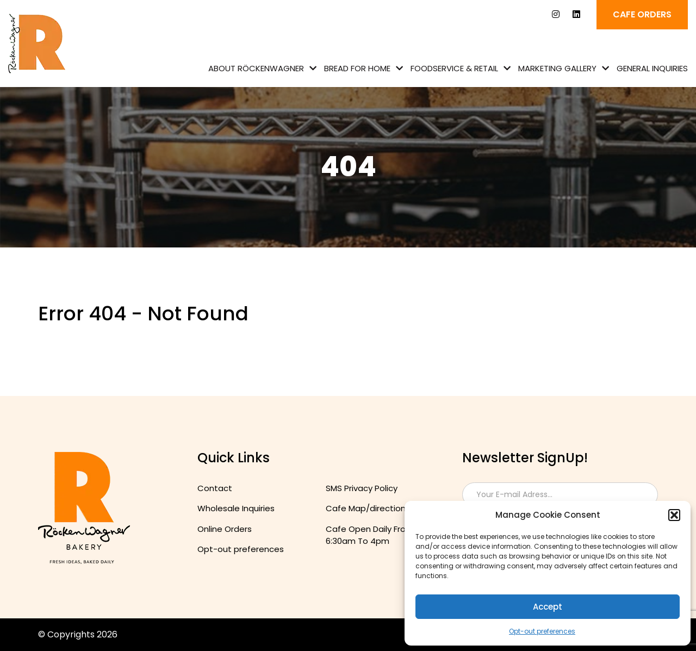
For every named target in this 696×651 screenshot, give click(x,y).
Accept (547, 606)
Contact (214, 488)
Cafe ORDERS (642, 14)
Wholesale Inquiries (236, 508)
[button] (674, 515)
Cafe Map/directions (368, 508)
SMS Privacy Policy (361, 488)
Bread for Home (357, 68)
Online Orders (224, 529)
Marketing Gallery (557, 68)
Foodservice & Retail (454, 68)
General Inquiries (652, 68)
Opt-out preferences (542, 631)
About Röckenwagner (256, 68)
